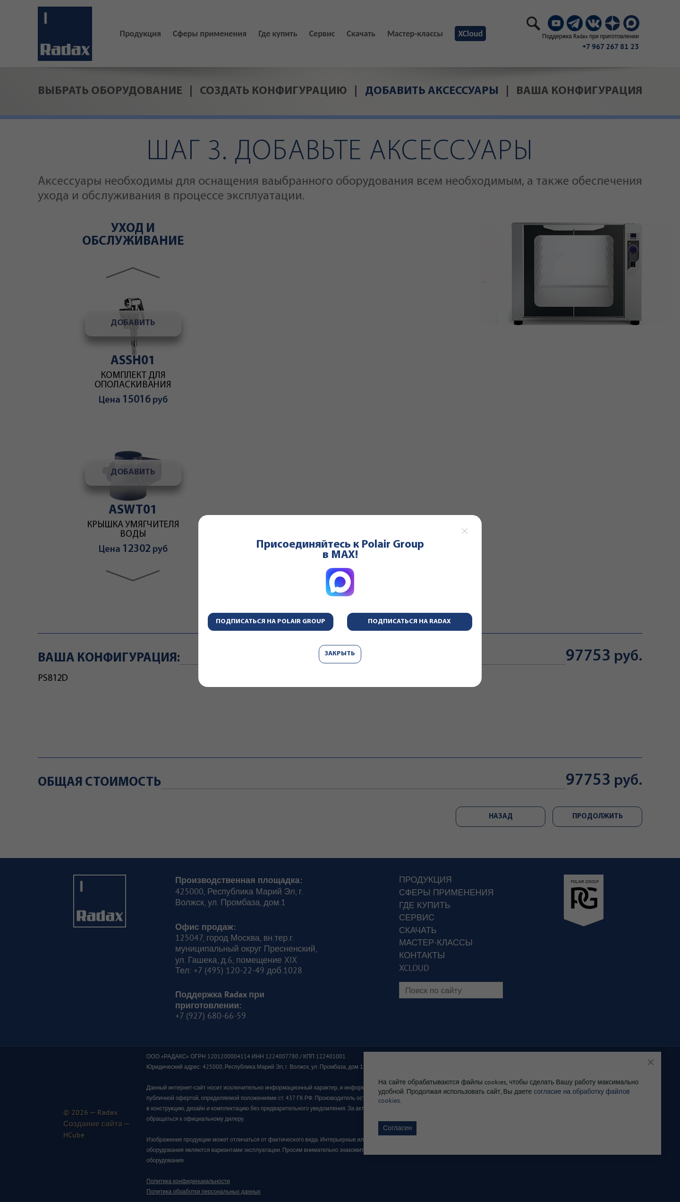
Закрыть (340, 653)
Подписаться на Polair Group (270, 621)
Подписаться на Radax (409, 621)
